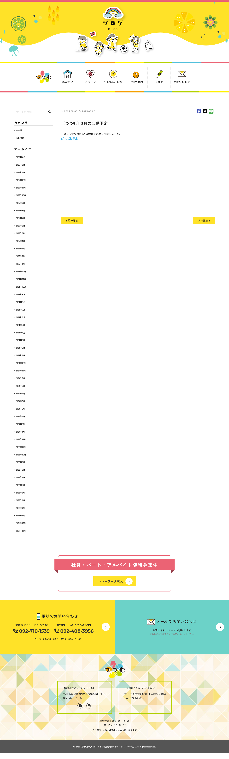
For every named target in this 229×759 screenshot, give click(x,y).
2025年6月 (20, 225)
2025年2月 (20, 256)
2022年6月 (20, 485)
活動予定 (20, 138)
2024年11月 (21, 279)
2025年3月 (20, 248)
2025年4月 (20, 240)
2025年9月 (20, 202)
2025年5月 (20, 233)
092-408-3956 (74, 631)
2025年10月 (21, 195)
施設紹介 (67, 82)
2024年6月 (20, 317)
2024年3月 (20, 340)
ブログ (159, 82)
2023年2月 (20, 424)
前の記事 (72, 220)
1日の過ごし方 (113, 82)
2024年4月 (20, 332)
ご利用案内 (136, 82)
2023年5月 (20, 408)
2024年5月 (20, 324)
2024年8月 (20, 302)
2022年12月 (21, 439)
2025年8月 (20, 210)
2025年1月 (20, 263)
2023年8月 (20, 385)
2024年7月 (20, 309)
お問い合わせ (182, 82)
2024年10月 (21, 286)
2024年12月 (21, 271)
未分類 (19, 130)
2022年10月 (21, 454)
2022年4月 (20, 500)
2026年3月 (20, 164)
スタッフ (90, 82)
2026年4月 (20, 157)
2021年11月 (21, 530)
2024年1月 (20, 355)
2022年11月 (21, 446)
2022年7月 (20, 477)
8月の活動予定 (69, 138)
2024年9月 (20, 294)
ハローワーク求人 (110, 581)
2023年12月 (21, 362)
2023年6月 (20, 401)
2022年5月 (20, 492)
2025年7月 (20, 218)
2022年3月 (20, 507)
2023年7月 (20, 393)
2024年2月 (20, 347)
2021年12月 (21, 523)
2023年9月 (20, 378)
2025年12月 (21, 180)
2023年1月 (20, 431)
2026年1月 (20, 172)
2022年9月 (20, 462)
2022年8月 (20, 469)
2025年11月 (21, 187)
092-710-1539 (32, 631)
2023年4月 (20, 416)
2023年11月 (21, 370)
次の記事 (204, 220)
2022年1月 (20, 515)
